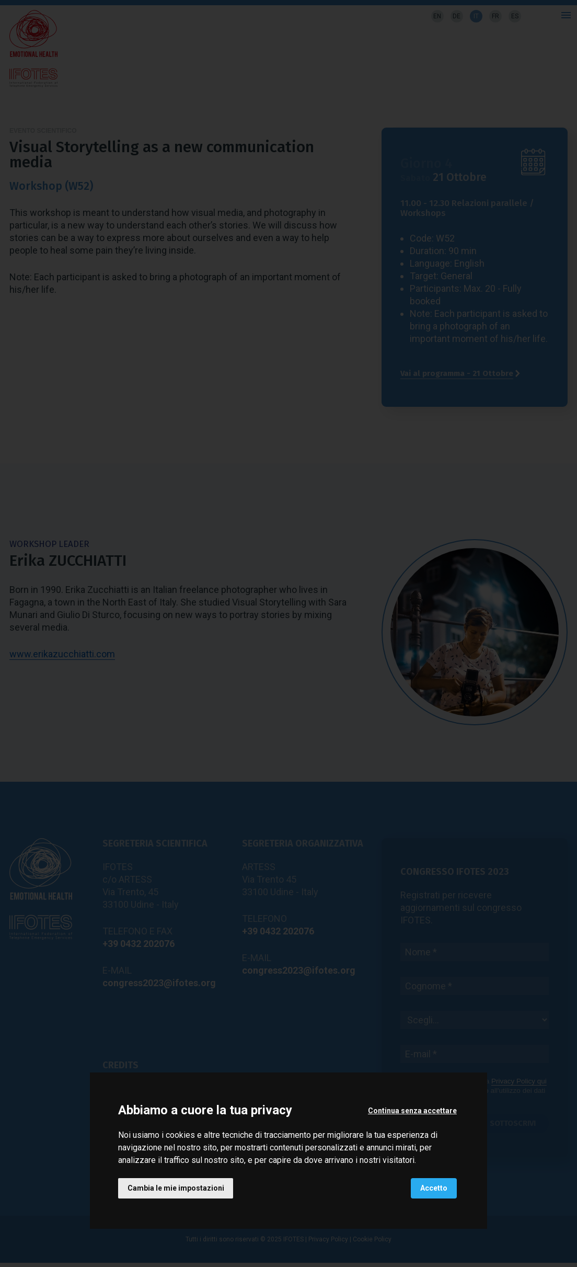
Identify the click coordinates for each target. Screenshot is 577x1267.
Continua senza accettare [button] (412, 1110)
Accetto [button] (433, 1188)
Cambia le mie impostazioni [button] (176, 1188)
